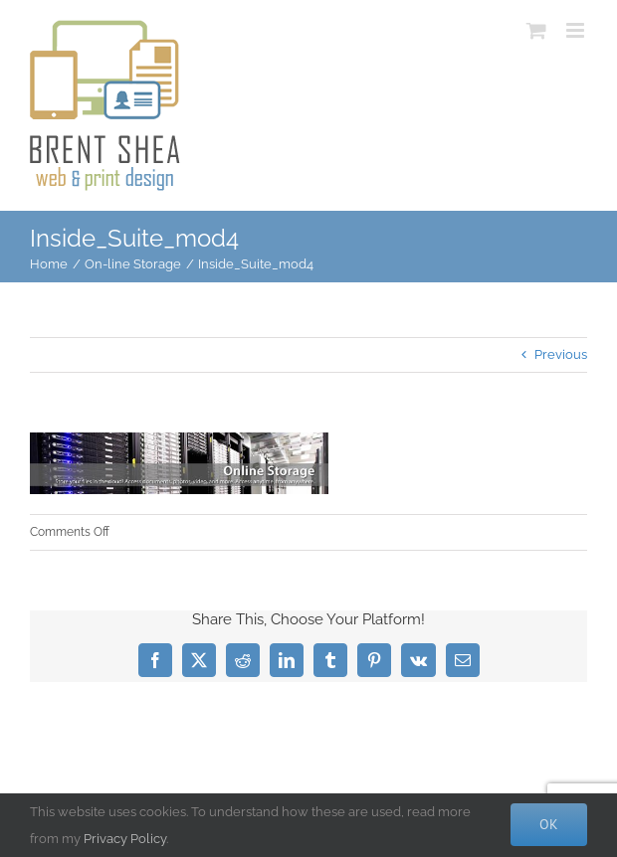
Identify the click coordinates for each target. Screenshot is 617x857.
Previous (560, 354)
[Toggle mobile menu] (576, 30)
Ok (548, 824)
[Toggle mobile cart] (536, 30)
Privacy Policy (125, 838)
